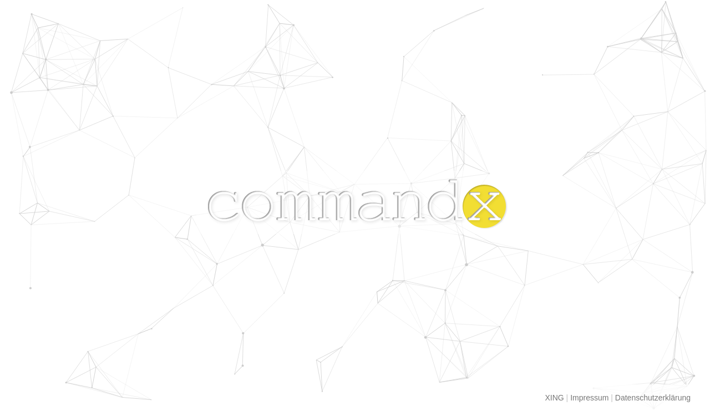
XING (554, 397)
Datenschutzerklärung (653, 397)
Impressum (589, 397)
